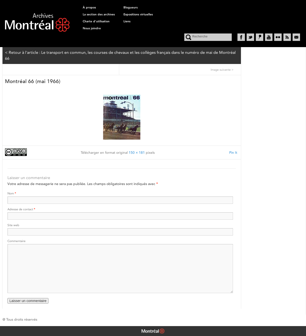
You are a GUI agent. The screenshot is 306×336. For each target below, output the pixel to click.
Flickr (278, 37)
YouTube (268, 37)
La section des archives (99, 14)
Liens (126, 21)
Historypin (259, 37)
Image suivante (222, 69)
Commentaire (16, 241)
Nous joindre (92, 28)
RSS (287, 37)
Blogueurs (130, 7)
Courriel (296, 37)
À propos (89, 7)
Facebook (241, 37)
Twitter (250, 37)
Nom (11, 193)
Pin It (233, 152)
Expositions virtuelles (138, 14)
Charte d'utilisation (96, 21)
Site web (13, 225)
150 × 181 (137, 152)
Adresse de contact (21, 209)
